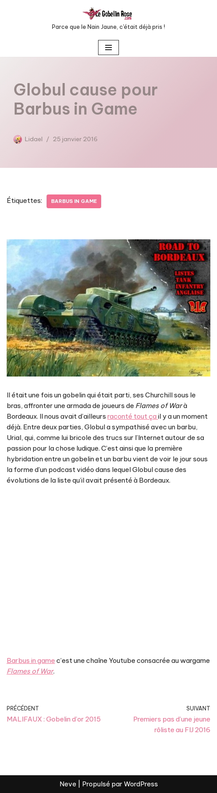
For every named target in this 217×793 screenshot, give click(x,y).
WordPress (141, 784)
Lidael (34, 139)
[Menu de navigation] (108, 47)
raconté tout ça (132, 416)
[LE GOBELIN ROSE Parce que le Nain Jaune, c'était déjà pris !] (108, 19)
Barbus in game (74, 201)
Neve (67, 784)
